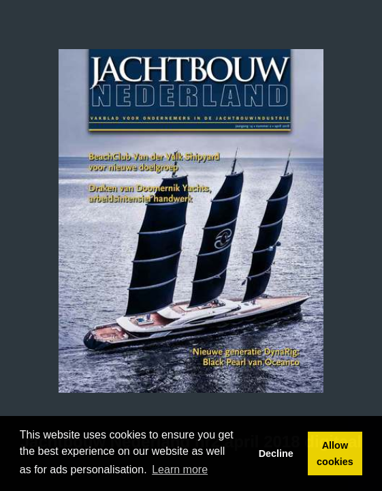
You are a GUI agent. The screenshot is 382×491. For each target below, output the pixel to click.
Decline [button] (276, 453)
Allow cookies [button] (335, 453)
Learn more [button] (180, 469)
